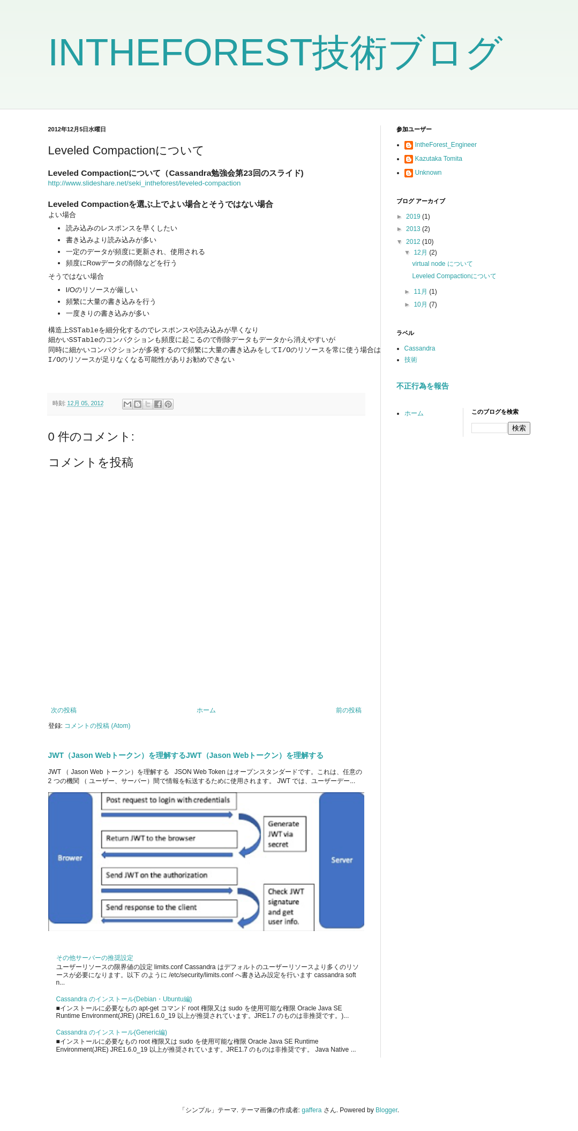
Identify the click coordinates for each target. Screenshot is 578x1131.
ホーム (206, 710)
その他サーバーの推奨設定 (94, 958)
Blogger (386, 1110)
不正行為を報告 (422, 386)
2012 (414, 241)
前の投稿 (349, 710)
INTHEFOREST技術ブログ (276, 52)
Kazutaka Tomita (439, 158)
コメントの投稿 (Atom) (97, 726)
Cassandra (420, 348)
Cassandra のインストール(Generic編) (111, 1032)
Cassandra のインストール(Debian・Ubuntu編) (124, 999)
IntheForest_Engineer (446, 144)
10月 (421, 304)
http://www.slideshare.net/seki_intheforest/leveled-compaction (144, 183)
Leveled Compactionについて (454, 276)
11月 (421, 291)
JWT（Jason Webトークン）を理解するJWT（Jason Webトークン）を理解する (186, 755)
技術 (410, 359)
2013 (414, 229)
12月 (421, 252)
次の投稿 (64, 710)
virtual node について (442, 263)
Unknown (428, 172)
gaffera (311, 1110)
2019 (414, 216)
